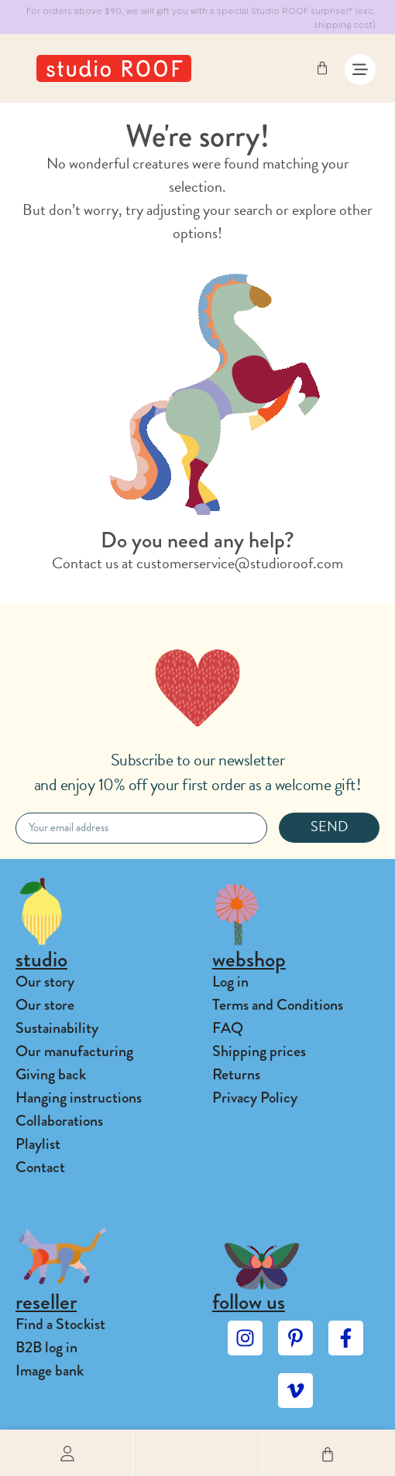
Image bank (49, 1370)
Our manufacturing (74, 1051)
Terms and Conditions (277, 1005)
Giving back (50, 1074)
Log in (230, 981)
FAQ (227, 1028)
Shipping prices (259, 1051)
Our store (44, 1005)
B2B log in (46, 1347)
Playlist (37, 1144)
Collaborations (59, 1121)
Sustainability (56, 1028)
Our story (44, 981)
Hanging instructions (78, 1097)
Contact (40, 1167)
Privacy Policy (254, 1097)
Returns (236, 1074)
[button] (197, 1452)
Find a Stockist (60, 1324)
